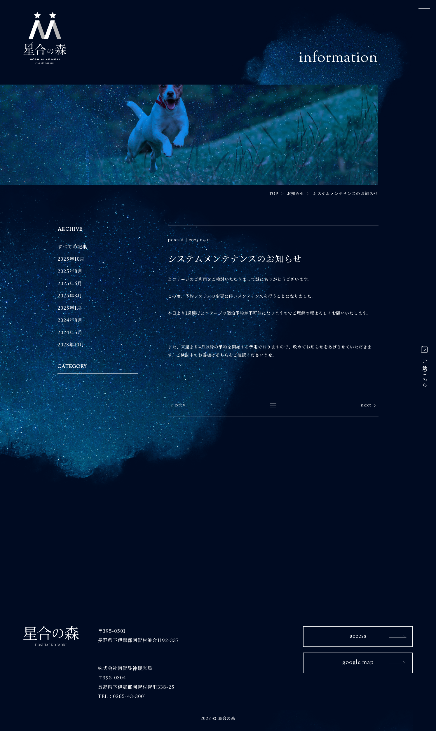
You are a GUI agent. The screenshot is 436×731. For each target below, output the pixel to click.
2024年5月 (70, 332)
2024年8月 (70, 320)
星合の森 (44, 38)
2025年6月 (69, 283)
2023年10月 (70, 344)
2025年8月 (70, 271)
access (358, 636)
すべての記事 (72, 246)
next (366, 405)
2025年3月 (69, 295)
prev (180, 405)
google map (358, 662)
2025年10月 (71, 258)
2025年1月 (69, 307)
